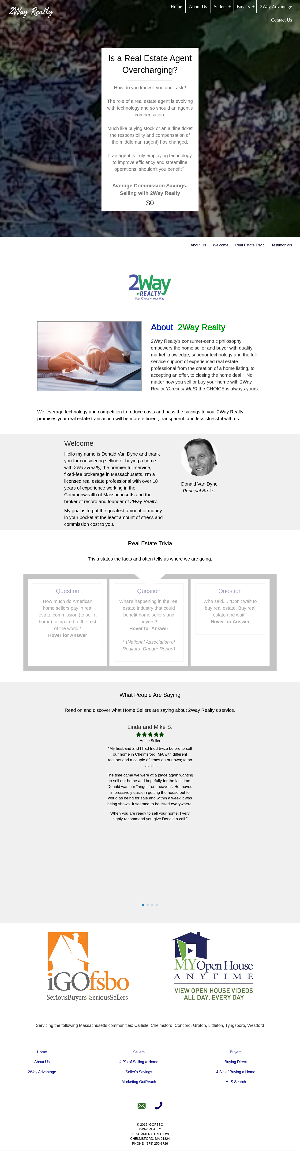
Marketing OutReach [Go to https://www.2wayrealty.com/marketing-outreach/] (139, 1082)
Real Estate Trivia (250, 245)
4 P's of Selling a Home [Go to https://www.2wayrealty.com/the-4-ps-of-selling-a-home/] (139, 1062)
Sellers (220, 6)
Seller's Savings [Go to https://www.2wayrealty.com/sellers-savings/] (139, 1072)
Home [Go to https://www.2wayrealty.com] (42, 1052)
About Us (198, 6)
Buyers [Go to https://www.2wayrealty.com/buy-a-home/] (236, 1052)
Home (176, 6)
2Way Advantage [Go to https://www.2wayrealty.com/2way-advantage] (42, 1072)
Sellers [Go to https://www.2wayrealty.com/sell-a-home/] (139, 1052)
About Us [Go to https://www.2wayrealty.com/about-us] (42, 1062)
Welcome (220, 245)
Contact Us (281, 19)
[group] (150, 194)
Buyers (243, 6)
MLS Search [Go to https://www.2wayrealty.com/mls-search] (235, 1082)
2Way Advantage (276, 6)
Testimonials (281, 245)
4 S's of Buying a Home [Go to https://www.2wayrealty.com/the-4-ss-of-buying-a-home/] (235, 1072)
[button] (230, 6)
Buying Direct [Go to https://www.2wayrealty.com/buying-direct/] (236, 1062)
